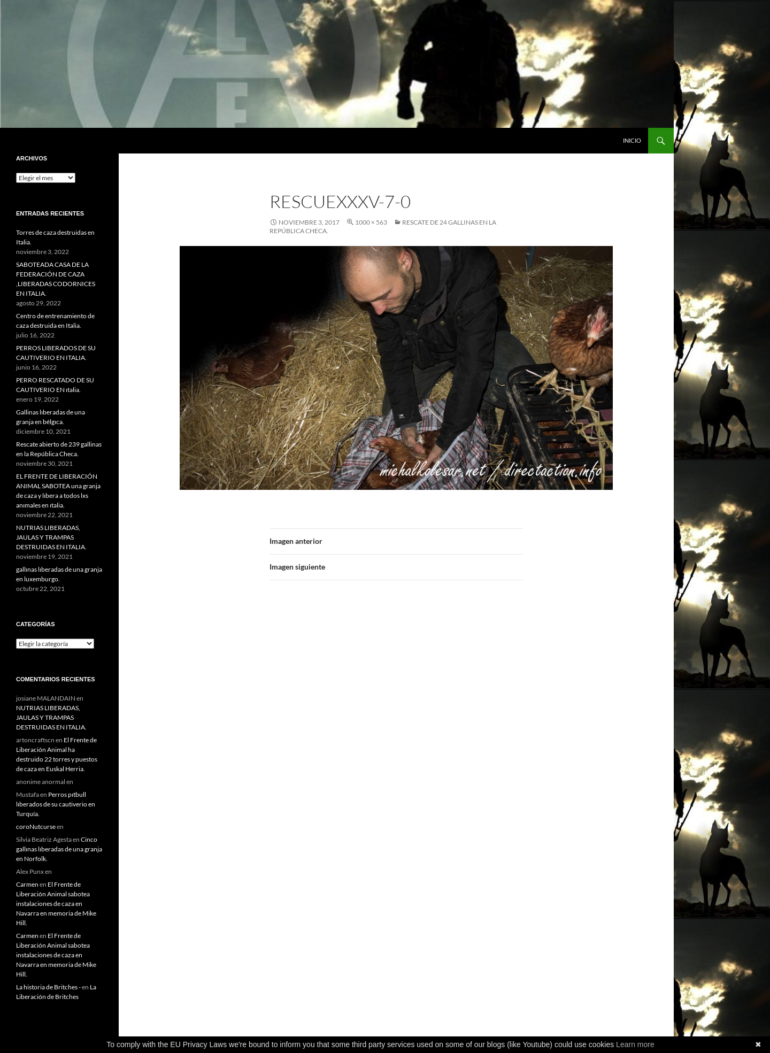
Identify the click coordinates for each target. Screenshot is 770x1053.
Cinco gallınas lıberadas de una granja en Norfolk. (59, 849)
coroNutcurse (36, 827)
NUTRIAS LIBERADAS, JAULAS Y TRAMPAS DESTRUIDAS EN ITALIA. (51, 537)
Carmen (27, 884)
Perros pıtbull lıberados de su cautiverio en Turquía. (55, 804)
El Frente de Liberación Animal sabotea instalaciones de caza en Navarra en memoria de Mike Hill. (56, 903)
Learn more (635, 1044)
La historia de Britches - (48, 987)
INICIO (632, 140)
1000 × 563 (371, 222)
